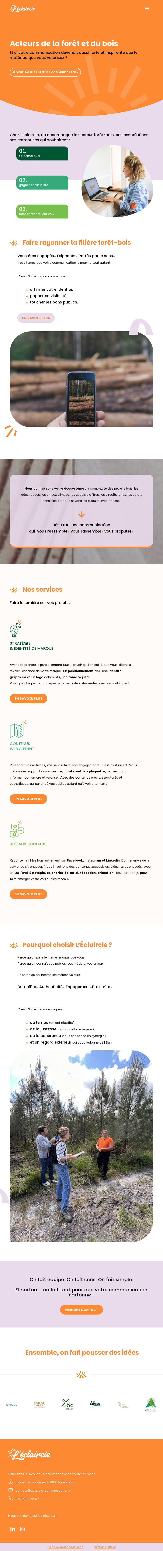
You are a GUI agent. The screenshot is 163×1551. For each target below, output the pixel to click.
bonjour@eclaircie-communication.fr (43, 1490)
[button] (147, 8)
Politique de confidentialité (65, 1547)
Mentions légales (105, 1547)
